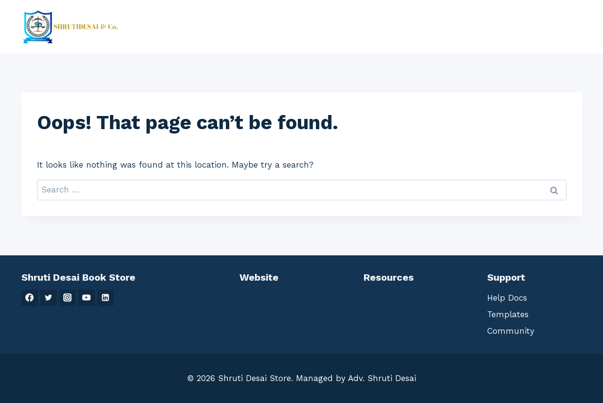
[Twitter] (48, 297)
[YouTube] (86, 297)
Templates (508, 314)
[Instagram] (67, 297)
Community (510, 331)
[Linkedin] (105, 297)
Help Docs (507, 298)
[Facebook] (29, 297)
